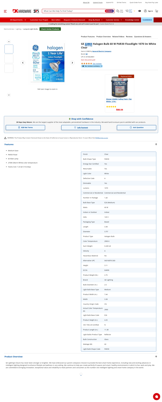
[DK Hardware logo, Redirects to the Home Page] (23, 11)
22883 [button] (88, 43)
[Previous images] (9, 42)
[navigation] (114, 19)
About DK (86, 2)
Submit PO (109, 2)
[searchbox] (78, 11)
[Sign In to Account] (150, 11)
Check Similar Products (50, 29)
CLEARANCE (147, 20)
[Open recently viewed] (139, 11)
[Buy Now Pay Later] (151, 2)
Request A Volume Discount (74, 20)
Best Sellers (56, 20)
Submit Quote (97, 2)
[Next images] (9, 95)
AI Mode (109, 11)
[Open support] (156, 396)
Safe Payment (81, 127)
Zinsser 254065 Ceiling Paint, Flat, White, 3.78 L (119, 100)
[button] (5, 11)
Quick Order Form (136, 2)
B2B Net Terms (25, 127)
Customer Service (112, 20)
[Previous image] (23, 62)
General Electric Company (101, 51)
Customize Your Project (39, 20)
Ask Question (137, 127)
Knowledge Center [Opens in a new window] (132, 20)
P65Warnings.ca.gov (101, 138)
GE (87, 54)
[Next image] (72, 62)
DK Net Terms (121, 2)
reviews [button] (97, 64)
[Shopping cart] (156, 11)
